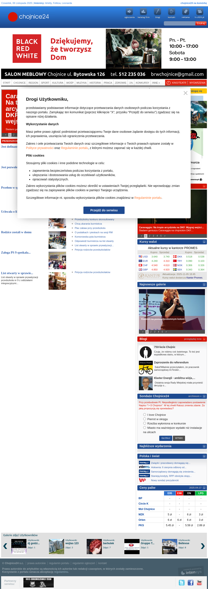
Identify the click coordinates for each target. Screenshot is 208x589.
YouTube (199, 583)
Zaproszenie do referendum (171, 362)
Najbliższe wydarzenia (155, 446)
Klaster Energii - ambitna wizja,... (174, 378)
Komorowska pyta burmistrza (90, 236)
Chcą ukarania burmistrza (88, 223)
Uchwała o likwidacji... (16, 211)
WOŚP (70, 82)
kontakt (102, 563)
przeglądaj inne (193, 339)
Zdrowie (120, 82)
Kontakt (171, 13)
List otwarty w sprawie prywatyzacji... (94, 245)
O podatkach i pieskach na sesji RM (94, 232)
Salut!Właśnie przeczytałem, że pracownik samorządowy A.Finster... (176, 368)
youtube (199, 13)
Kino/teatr (179, 82)
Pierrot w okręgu (155, 419)
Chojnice (19, 82)
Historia (95, 82)
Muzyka (82, 82)
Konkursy (142, 82)
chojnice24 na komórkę (193, 3)
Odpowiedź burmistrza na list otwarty (94, 241)
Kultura (57, 82)
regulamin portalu (59, 563)
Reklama (185, 13)
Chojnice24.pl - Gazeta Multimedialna (11, 17)
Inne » (156, 82)
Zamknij (184, 93)
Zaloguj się (196, 91)
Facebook (190, 583)
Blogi (157, 13)
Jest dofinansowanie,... (15, 146)
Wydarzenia (197, 82)
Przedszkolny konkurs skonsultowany (94, 219)
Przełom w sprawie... (14, 187)
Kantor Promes (194, 277)
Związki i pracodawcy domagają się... (165, 462)
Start (6, 82)
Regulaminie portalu (74, 148)
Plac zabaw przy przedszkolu (90, 228)
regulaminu (61, 571)
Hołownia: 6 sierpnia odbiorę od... (163, 467)
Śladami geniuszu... (16, 129)
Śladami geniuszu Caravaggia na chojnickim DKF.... (172, 229)
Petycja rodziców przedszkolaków (92, 249)
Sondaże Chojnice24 (154, 396)
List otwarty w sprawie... (17, 273)
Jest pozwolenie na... (14, 167)
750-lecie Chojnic (164, 347)
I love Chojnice (154, 414)
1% (131, 82)
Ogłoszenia (129, 13)
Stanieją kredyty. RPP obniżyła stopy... (166, 475)
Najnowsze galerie (153, 284)
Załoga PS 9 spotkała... (16, 252)
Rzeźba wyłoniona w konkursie (164, 423)
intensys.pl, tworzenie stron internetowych (191, 571)
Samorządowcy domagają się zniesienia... (168, 471)
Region (33, 82)
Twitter (182, 583)
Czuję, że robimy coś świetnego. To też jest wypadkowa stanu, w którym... (177, 353)
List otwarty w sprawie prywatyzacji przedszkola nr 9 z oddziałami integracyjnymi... (19, 280)
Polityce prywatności (40, 148)
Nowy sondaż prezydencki (160, 480)
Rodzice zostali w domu (16, 232)
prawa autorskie (37, 563)
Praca (108, 82)
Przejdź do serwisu (104, 210)
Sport (45, 82)
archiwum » (195, 396)
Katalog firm (143, 13)
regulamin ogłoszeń (84, 563)
